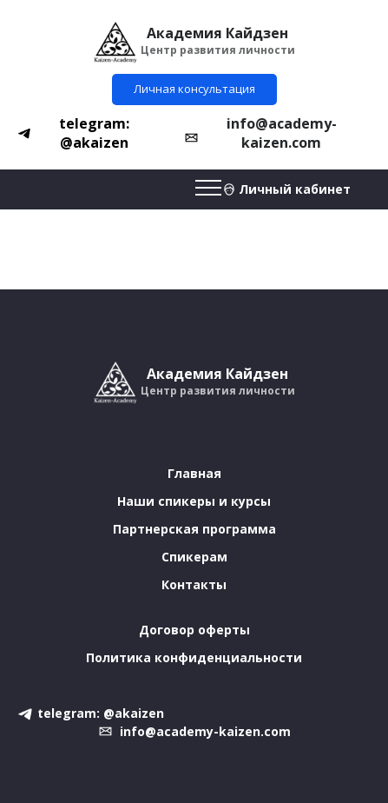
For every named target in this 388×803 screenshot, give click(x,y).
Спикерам (194, 556)
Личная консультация (194, 88)
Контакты (194, 584)
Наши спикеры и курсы (194, 501)
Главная (194, 473)
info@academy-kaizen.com (282, 133)
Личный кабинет (295, 189)
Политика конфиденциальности (194, 657)
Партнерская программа (194, 529)
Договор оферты (194, 629)
